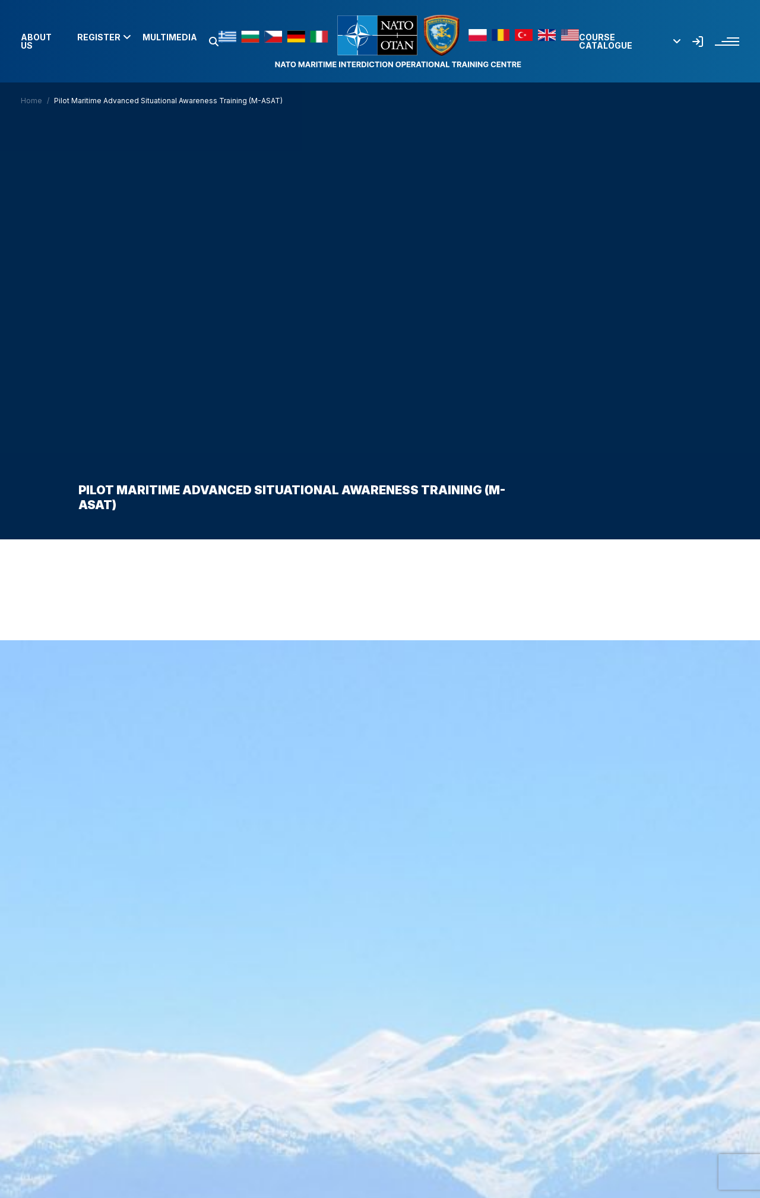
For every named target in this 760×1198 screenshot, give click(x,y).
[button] (213, 41)
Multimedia (169, 37)
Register (104, 37)
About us (36, 41)
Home (31, 100)
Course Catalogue (629, 41)
